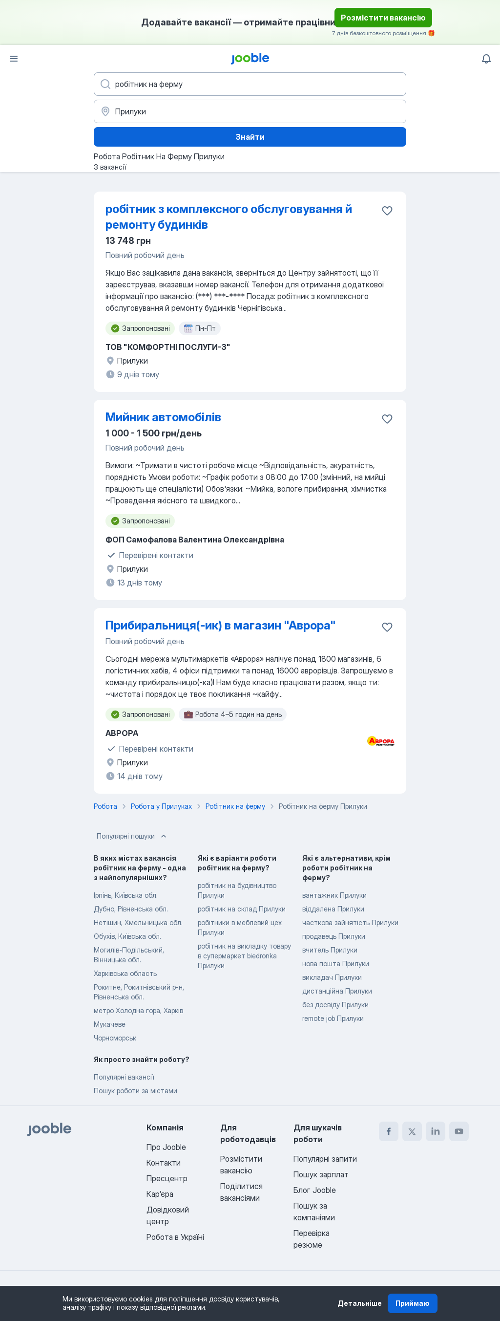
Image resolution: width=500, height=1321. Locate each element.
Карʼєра (159, 1194)
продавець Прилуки (333, 936)
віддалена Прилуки (333, 909)
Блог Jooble (314, 1190)
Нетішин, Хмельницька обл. (138, 922)
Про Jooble (166, 1147)
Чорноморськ (115, 1038)
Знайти (250, 137)
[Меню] (13, 58)
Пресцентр (167, 1178)
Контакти (163, 1163)
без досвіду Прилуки (335, 1004)
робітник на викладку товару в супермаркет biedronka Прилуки (244, 956)
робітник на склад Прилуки (242, 909)
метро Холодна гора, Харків (138, 1010)
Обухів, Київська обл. (127, 936)
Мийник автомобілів (163, 417)
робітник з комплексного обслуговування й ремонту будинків (228, 217)
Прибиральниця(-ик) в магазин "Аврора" (220, 625)
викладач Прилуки (332, 977)
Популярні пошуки (132, 836)
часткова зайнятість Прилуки (350, 922)
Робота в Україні (175, 1237)
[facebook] (388, 1131)
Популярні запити (325, 1159)
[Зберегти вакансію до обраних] (387, 210)
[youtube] (459, 1131)
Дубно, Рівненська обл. (131, 909)
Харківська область (125, 973)
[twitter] (412, 1131)
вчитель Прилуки (329, 950)
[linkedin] (435, 1131)
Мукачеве (109, 1024)
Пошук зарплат (321, 1174)
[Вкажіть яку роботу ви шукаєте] (250, 84)
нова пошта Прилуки (335, 963)
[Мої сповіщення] (486, 58)
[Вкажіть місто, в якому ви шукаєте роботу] (250, 111)
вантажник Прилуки (334, 895)
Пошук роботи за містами (135, 1090)
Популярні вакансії (124, 1077)
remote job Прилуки (333, 1018)
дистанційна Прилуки (337, 991)
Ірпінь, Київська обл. (126, 895)
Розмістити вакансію (383, 17)
